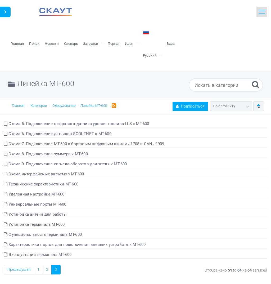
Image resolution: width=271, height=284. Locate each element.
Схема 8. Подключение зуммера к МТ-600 (46, 154)
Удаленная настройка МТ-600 (34, 194)
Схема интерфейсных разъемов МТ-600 (44, 174)
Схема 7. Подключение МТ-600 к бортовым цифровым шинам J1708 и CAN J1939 (84, 143)
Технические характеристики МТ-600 (41, 184)
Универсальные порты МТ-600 (35, 204)
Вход (171, 44)
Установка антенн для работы (35, 214)
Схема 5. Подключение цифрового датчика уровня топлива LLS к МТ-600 (76, 123)
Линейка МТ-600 (93, 106)
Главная (18, 106)
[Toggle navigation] (261, 12)
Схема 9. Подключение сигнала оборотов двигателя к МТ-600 (65, 164)
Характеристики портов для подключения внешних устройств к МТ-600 (75, 244)
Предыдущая (19, 269)
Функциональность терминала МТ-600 (43, 234)
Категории (38, 106)
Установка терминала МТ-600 (34, 224)
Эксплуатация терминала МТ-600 (37, 254)
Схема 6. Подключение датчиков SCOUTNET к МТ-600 (57, 133)
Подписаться (190, 106)
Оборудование (63, 106)
